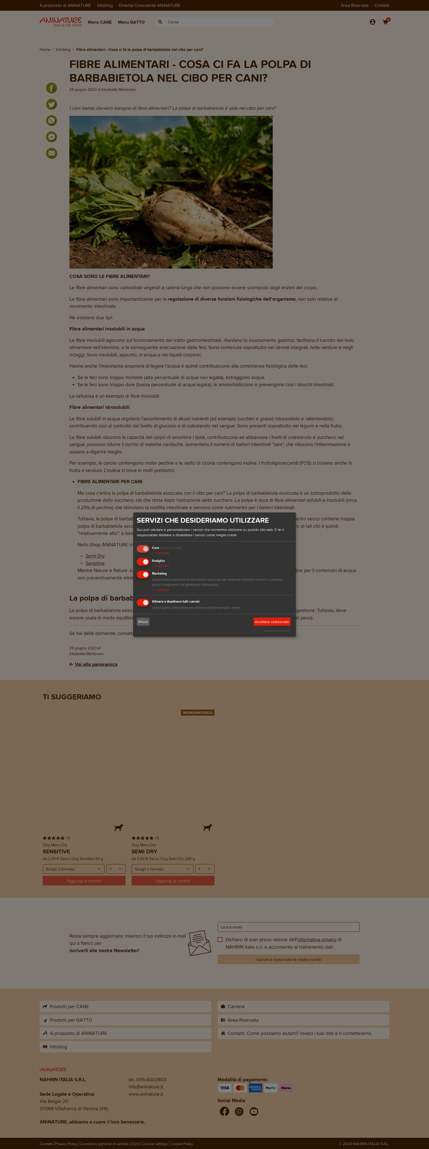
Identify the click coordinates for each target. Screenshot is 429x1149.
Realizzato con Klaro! (277, 631)
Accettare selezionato (272, 622)
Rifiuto (143, 622)
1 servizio (160, 553)
